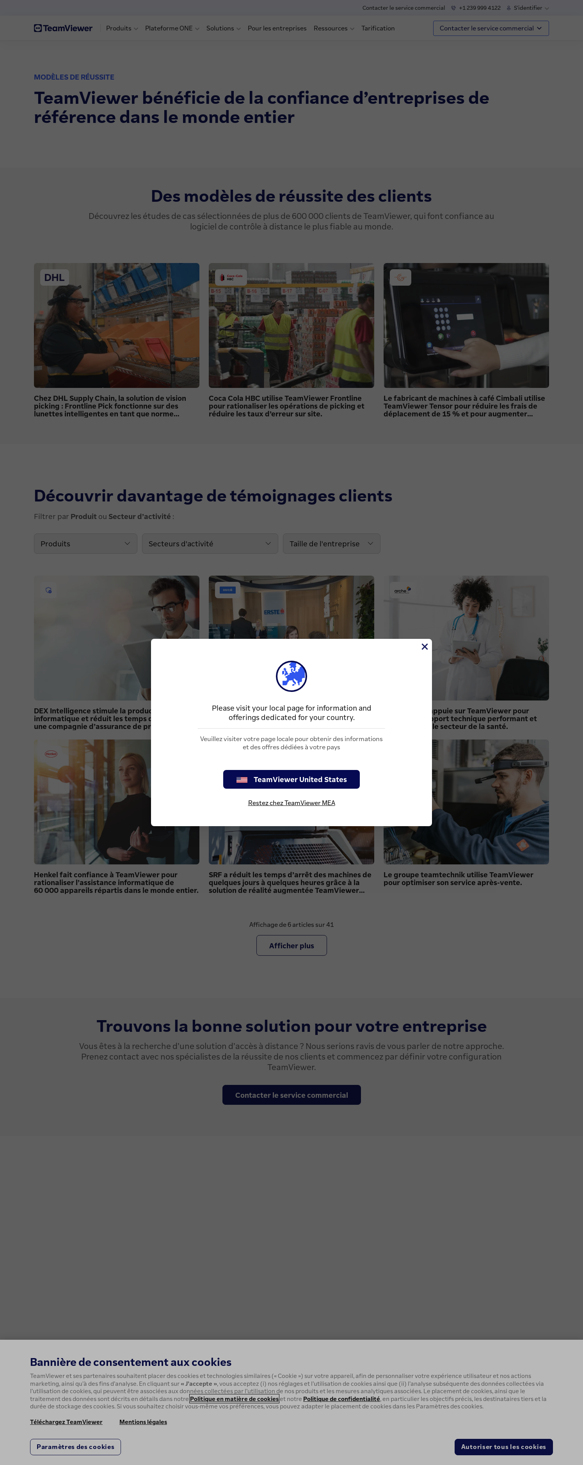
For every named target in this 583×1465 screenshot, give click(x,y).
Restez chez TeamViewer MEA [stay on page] (291, 802)
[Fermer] (424, 646)
